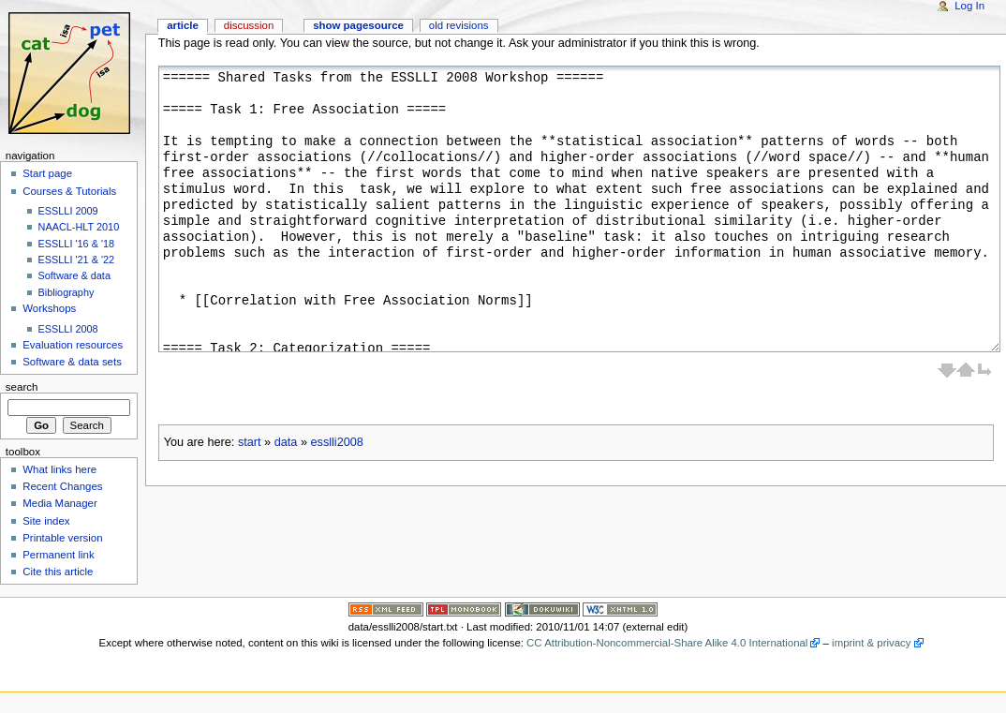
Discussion (249, 25)
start (249, 442)
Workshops (49, 308)
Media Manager (59, 503)
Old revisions (459, 25)
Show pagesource (358, 25)
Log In (969, 5)
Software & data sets (72, 361)
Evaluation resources (72, 344)
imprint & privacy (871, 642)
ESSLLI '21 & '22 (76, 259)
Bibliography (66, 292)
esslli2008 (336, 442)
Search (22, 387)
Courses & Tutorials (69, 191)
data (286, 442)
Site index (45, 521)
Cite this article (57, 571)
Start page (47, 173)
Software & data (74, 275)
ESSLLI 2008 (68, 328)
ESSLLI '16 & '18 (76, 243)
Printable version (62, 537)
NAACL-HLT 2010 (79, 226)
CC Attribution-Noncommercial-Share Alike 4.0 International (666, 642)
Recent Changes (62, 486)
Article (183, 25)
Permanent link (58, 554)
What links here (59, 469)
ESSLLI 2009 (68, 210)
